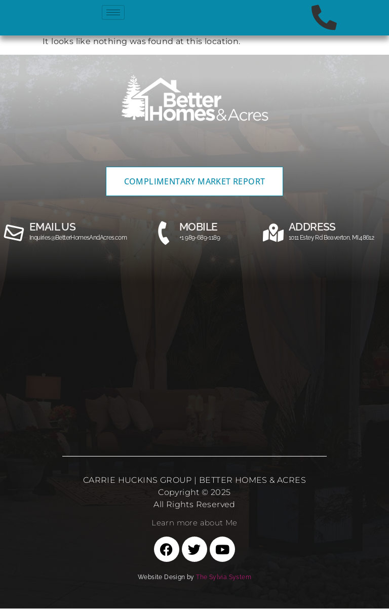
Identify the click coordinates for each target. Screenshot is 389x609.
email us (52, 226)
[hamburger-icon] (113, 12)
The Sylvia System (223, 577)
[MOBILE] (164, 233)
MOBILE (198, 226)
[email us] (14, 233)
